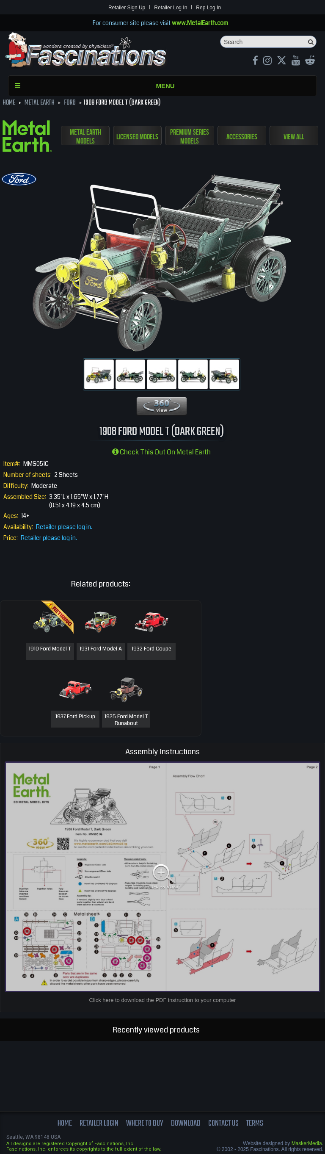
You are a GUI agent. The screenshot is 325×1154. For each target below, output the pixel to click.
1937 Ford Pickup (75, 717)
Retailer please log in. (64, 527)
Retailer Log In (170, 8)
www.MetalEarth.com (200, 23)
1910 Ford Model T (50, 649)
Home (64, 1123)
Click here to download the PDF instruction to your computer (162, 1000)
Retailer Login (98, 1123)
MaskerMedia (307, 1143)
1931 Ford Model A (101, 649)
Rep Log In (208, 8)
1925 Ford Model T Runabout (126, 720)
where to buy (145, 1123)
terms (255, 1123)
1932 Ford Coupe (151, 649)
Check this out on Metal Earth (161, 452)
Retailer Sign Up (126, 8)
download (186, 1123)
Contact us (224, 1123)
